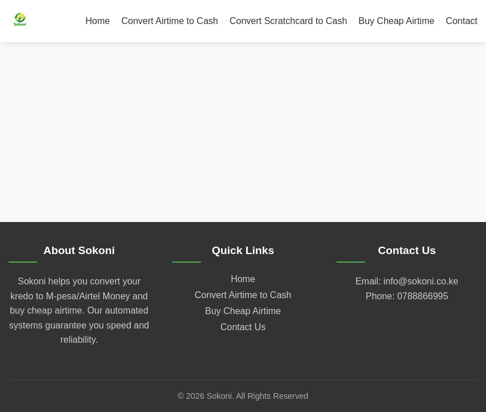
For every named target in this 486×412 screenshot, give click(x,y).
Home (97, 21)
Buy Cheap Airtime (396, 21)
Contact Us (243, 327)
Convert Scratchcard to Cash (288, 21)
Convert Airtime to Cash (169, 21)
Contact (461, 21)
